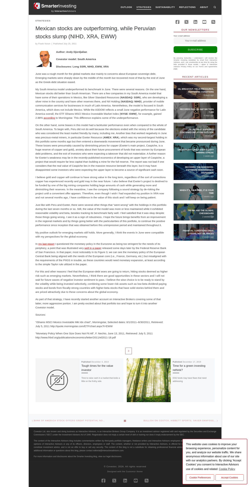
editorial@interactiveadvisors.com (108, 450)
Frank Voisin (44, 44)
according (49, 117)
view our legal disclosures (109, 456)
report (50, 243)
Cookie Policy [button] (227, 469)
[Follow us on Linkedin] (195, 22)
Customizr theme (134, 471)
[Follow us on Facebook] (177, 22)
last (45, 243)
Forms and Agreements (208, 66)
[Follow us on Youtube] (204, 22)
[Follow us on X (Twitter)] (186, 22)
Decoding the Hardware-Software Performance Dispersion (199, 170)
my (40, 243)
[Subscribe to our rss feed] (213, 22)
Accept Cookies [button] (229, 477)
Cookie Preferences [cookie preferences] (200, 477)
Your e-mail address (195, 39)
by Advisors (63, 11)
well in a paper (93, 248)
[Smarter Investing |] (55, 5)
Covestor (111, 466)
